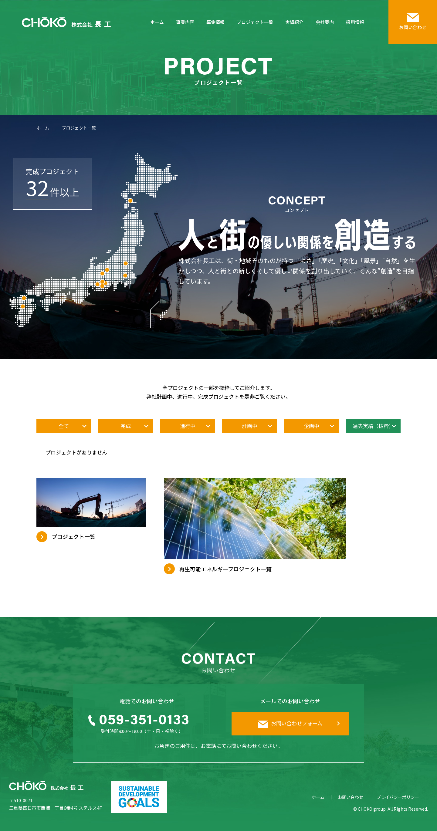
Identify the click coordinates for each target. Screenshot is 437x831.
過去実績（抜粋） (373, 426)
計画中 (249, 426)
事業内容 (185, 22)
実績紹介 (294, 22)
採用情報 (355, 22)
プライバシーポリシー (398, 797)
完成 (125, 426)
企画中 (311, 426)
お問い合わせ (350, 797)
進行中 (187, 426)
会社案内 (325, 22)
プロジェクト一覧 (255, 22)
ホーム (157, 22)
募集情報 (215, 22)
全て (64, 426)
